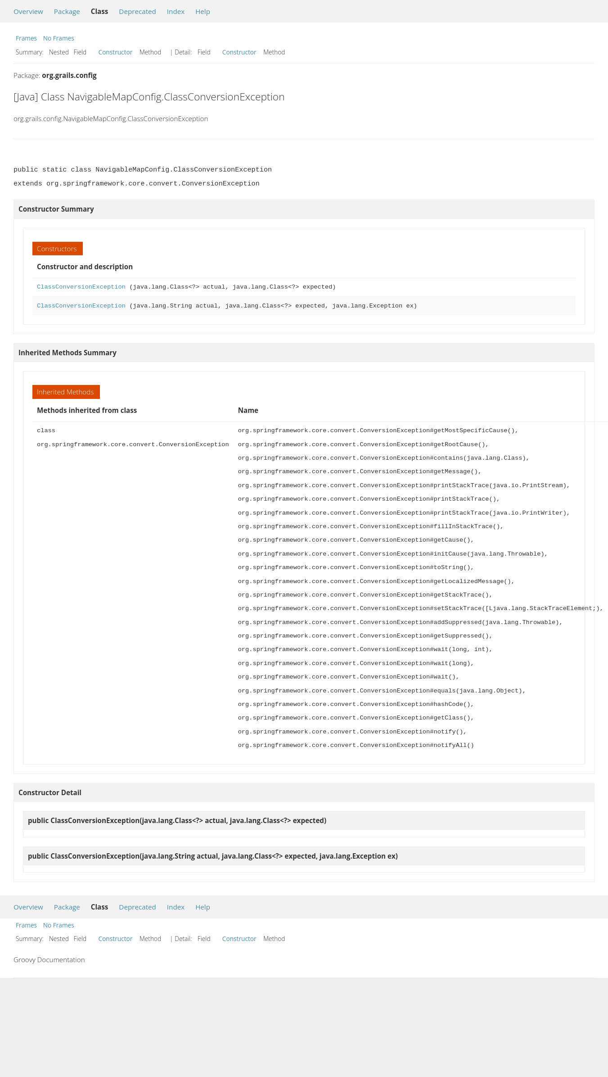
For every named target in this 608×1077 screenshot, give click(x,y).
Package (67, 11)
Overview (28, 11)
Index (176, 11)
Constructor (116, 52)
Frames (26, 38)
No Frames (58, 38)
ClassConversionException (81, 287)
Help (202, 11)
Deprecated (137, 11)
